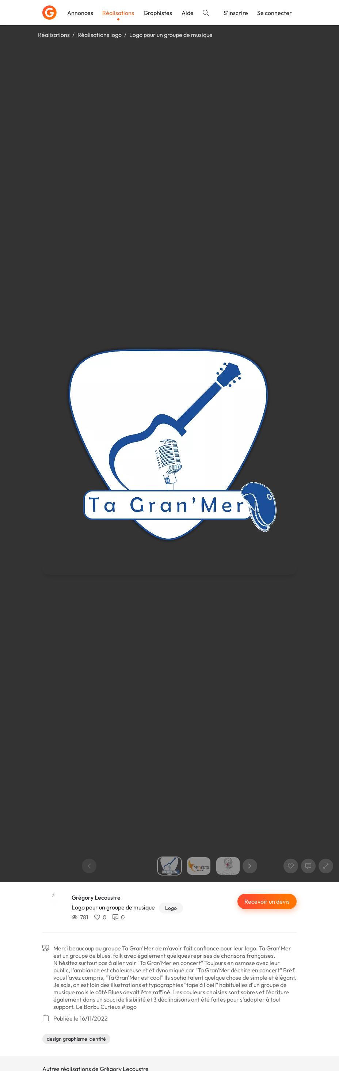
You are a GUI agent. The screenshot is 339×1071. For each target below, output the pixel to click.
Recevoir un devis (267, 901)
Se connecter (274, 12)
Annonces (80, 12)
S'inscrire (236, 12)
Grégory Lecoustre (96, 897)
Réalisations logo (99, 34)
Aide (188, 12)
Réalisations (118, 12)
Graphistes (158, 12)
